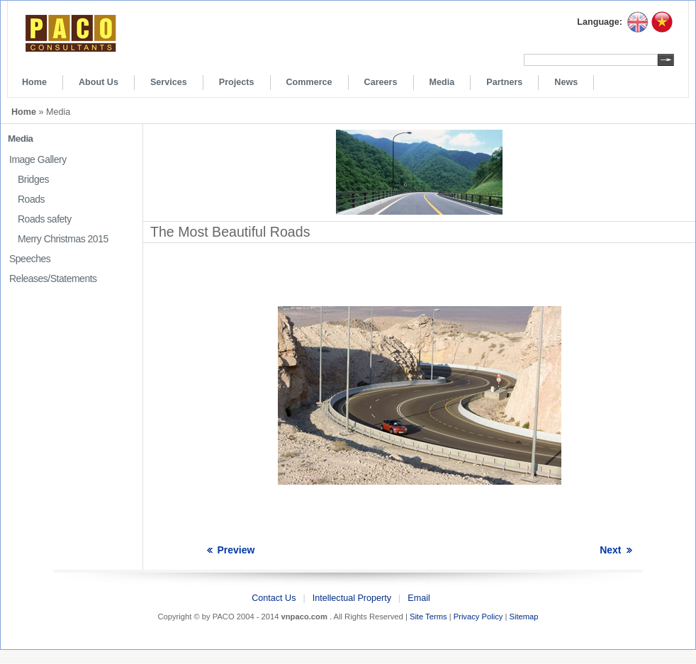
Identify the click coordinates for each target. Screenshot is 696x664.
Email (419, 598)
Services (168, 82)
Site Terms (428, 616)
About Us (98, 82)
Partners (504, 82)
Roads (31, 199)
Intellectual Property (352, 598)
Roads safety (45, 219)
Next (610, 550)
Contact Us (274, 598)
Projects (236, 82)
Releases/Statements (53, 278)
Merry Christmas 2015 (63, 238)
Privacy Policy (478, 616)
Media (442, 82)
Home (34, 82)
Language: (599, 22)
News (566, 82)
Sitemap (523, 616)
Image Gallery (38, 159)
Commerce (309, 82)
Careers (381, 82)
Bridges (33, 179)
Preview (236, 550)
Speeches (29, 258)
